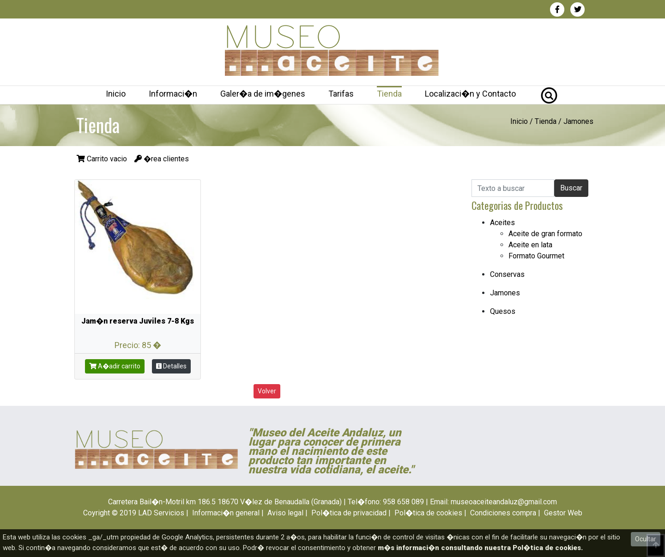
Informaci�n (173, 93)
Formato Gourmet (536, 255)
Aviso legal (285, 512)
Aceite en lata (530, 244)
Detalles (171, 366)
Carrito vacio (103, 158)
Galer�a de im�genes (262, 93)
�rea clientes (161, 158)
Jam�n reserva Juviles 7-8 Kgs (137, 321)
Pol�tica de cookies (428, 512)
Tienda (389, 93)
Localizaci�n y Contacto (470, 93)
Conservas (507, 274)
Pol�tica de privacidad (349, 512)
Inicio (116, 93)
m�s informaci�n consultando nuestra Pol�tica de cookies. (480, 548)
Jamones (578, 121)
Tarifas (341, 93)
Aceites (502, 222)
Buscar (571, 188)
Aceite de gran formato (545, 233)
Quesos (502, 311)
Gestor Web (563, 512)
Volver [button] (267, 391)
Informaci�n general (226, 512)
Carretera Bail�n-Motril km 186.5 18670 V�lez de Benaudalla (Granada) (225, 501)
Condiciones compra (503, 512)
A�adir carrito (114, 366)
